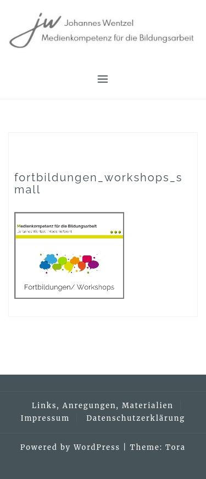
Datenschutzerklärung (135, 418)
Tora (175, 447)
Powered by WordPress (70, 447)
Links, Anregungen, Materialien (103, 405)
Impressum (45, 418)
